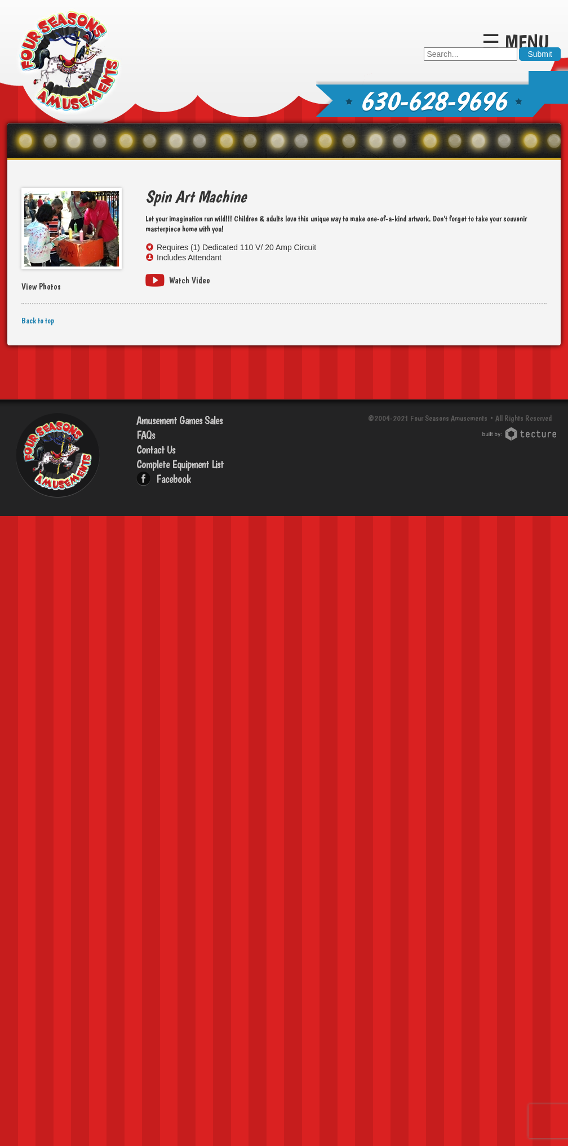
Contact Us (155, 449)
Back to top (37, 320)
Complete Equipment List (180, 464)
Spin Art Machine (195, 196)
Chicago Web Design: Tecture (521, 434)
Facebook (173, 479)
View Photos (41, 287)
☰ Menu (515, 42)
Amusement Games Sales (179, 420)
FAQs (145, 435)
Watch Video (189, 280)
